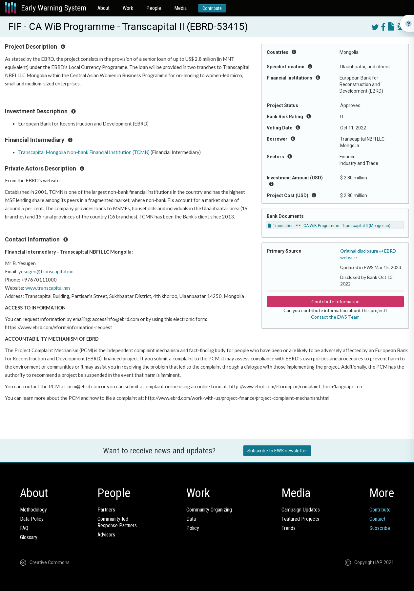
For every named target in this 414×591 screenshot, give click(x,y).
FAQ (24, 528)
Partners (106, 510)
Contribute (212, 8)
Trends (288, 528)
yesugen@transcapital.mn (45, 271)
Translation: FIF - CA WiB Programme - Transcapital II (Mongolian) (329, 225)
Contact (377, 519)
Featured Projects (300, 519)
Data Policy (32, 519)
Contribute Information (335, 301)
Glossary (28, 537)
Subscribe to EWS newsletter (277, 450)
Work (128, 8)
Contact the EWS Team (335, 317)
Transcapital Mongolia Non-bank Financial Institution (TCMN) (84, 152)
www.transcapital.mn (47, 288)
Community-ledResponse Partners (117, 522)
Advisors (106, 535)
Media (180, 8)
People (153, 8)
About (103, 8)
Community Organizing (209, 510)
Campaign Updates (300, 510)
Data (191, 519)
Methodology (33, 510)
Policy (192, 528)
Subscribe (379, 528)
